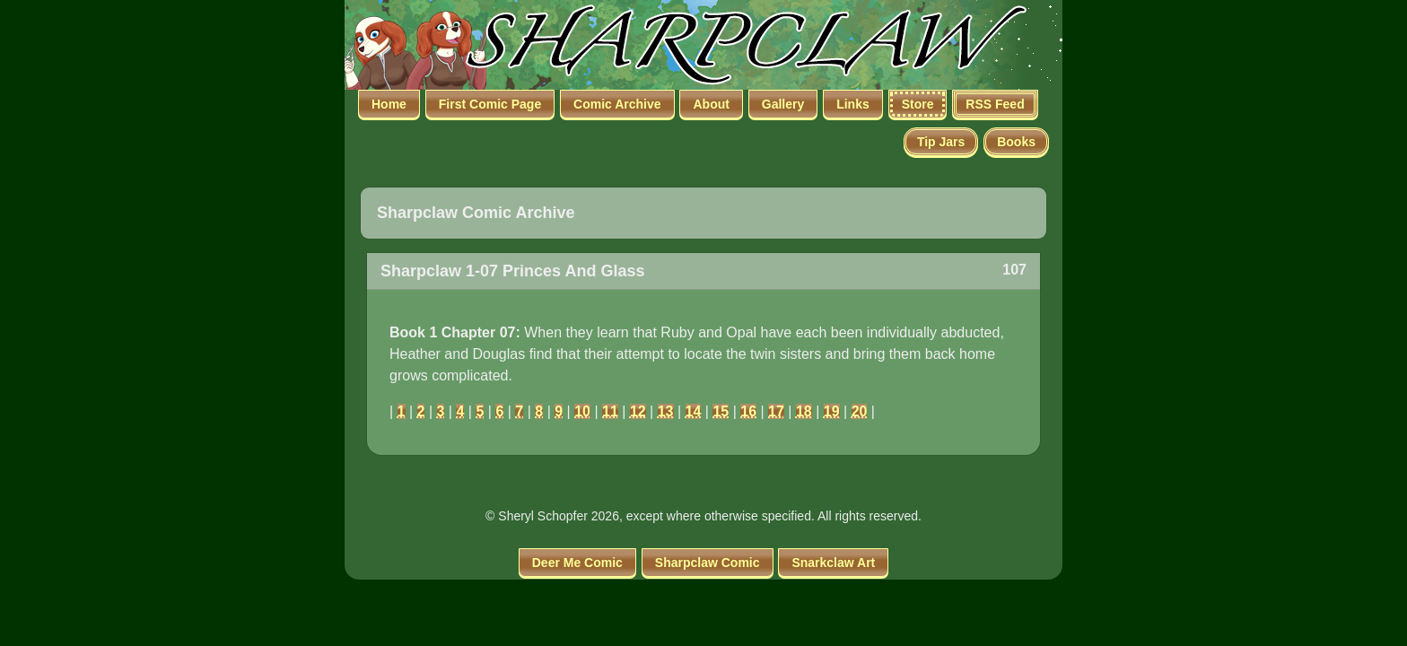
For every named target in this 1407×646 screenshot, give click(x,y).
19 (832, 411)
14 (694, 411)
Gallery (783, 104)
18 (804, 411)
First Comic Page (490, 104)
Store (918, 104)
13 (666, 411)
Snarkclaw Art (833, 562)
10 (582, 411)
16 (748, 411)
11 (610, 411)
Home (388, 104)
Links (853, 104)
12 (638, 411)
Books (1016, 142)
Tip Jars (941, 142)
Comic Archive (617, 104)
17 (776, 411)
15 (720, 411)
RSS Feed (995, 104)
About (711, 104)
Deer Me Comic (577, 562)
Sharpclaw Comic (707, 562)
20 (860, 411)
